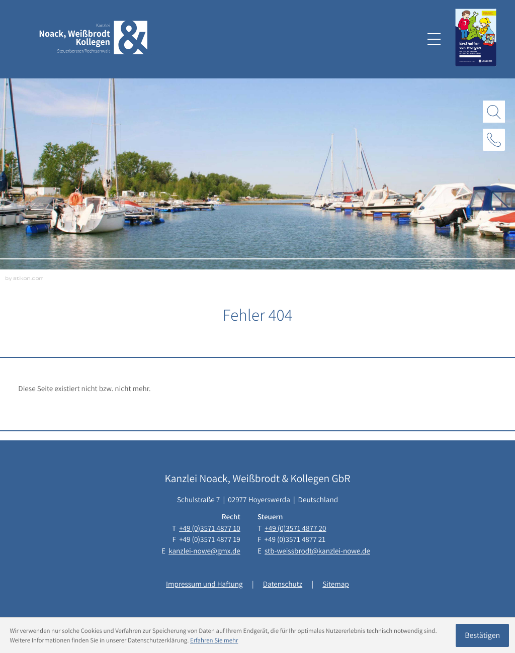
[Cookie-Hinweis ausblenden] (482, 635)
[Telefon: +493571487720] (295, 528)
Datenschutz (282, 584)
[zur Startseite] (93, 39)
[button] (494, 140)
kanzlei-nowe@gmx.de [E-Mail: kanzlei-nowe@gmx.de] (204, 551)
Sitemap (335, 584)
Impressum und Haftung (204, 584)
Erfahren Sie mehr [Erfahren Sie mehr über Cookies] (214, 640)
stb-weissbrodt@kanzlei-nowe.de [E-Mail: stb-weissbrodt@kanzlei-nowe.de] (317, 551)
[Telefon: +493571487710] (209, 528)
